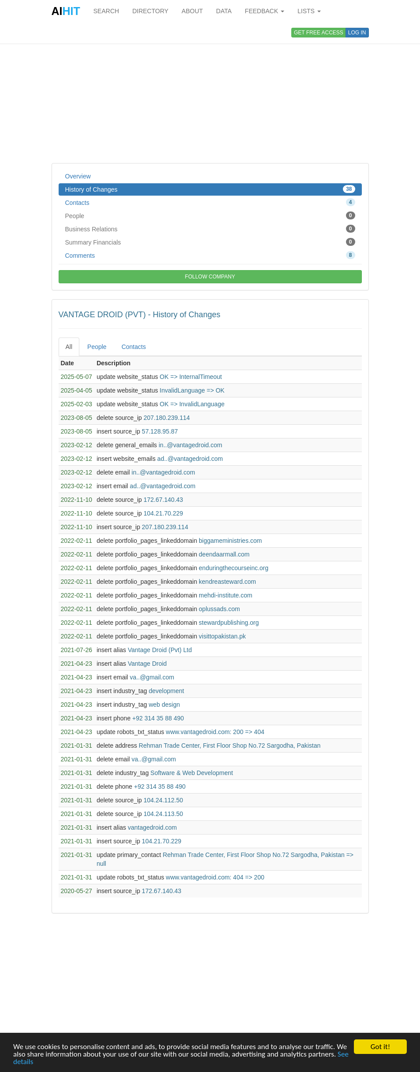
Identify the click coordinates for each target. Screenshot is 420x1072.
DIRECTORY (150, 11)
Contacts (210, 202)
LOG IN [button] (357, 33)
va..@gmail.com (152, 677)
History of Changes (210, 189)
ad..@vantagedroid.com (190, 458)
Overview (78, 176)
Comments (210, 255)
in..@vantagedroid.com (190, 445)
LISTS (309, 11)
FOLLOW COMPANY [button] (210, 277)
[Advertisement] (210, 92)
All (69, 346)
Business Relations (210, 229)
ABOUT (192, 11)
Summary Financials (210, 242)
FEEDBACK (264, 11)
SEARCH (106, 11)
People (210, 215)
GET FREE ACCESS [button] (318, 33)
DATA (223, 11)
